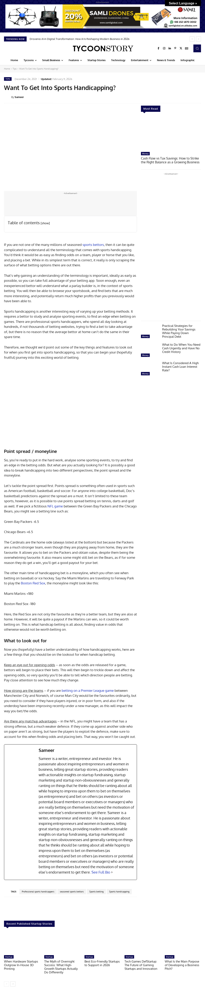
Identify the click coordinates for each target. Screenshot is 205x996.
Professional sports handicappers (38, 891)
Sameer (19, 97)
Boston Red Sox (33, 583)
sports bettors (93, 244)
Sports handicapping (119, 891)
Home (7, 68)
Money (145, 153)
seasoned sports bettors (72, 891)
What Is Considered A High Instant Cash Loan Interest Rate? (180, 366)
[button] (197, 48)
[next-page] (12, 984)
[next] (198, 38)
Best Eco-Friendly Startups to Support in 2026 (102, 963)
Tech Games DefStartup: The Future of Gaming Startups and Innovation (141, 965)
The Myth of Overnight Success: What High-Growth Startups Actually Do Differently (61, 967)
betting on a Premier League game (88, 690)
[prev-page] (6, 984)
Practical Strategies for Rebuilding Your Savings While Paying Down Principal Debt (178, 330)
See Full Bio (100, 872)
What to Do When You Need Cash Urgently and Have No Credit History (181, 347)
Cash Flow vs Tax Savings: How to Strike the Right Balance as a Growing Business (171, 160)
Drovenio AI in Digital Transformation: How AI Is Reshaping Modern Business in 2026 (80, 38)
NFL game (55, 506)
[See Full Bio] (112, 872)
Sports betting (96, 891)
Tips (15, 68)
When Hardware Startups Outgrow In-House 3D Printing (21, 965)
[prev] (192, 38)
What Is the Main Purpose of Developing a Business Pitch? (182, 965)
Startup (8, 956)
